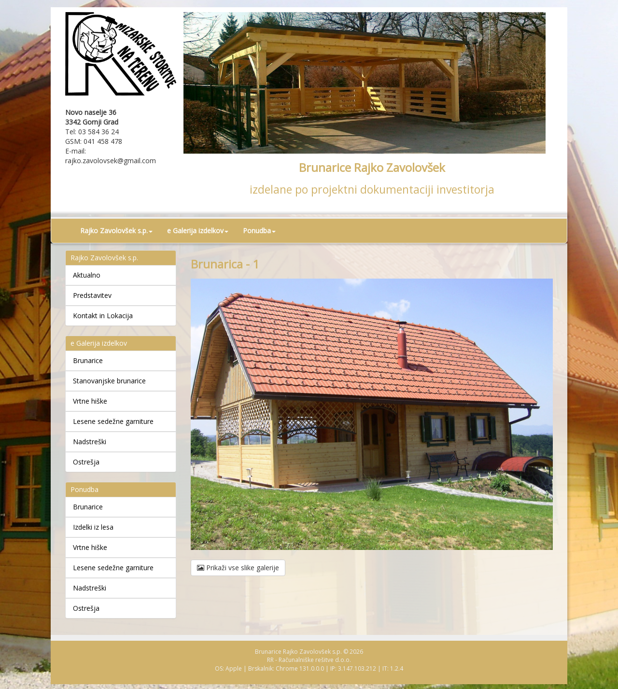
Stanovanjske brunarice (109, 380)
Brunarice (88, 360)
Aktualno (86, 275)
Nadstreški (89, 441)
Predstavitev (92, 295)
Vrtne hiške (90, 401)
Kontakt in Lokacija (103, 315)
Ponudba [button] (259, 230)
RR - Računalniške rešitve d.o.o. (309, 660)
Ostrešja (86, 461)
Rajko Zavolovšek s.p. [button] (116, 230)
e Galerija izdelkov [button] (197, 230)
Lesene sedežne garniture (113, 421)
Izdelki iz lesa (93, 527)
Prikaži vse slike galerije (238, 567)
